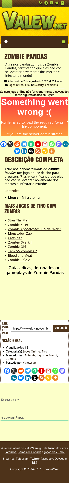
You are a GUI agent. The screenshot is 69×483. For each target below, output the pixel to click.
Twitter (34, 459)
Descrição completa (46, 85)
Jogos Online (16, 85)
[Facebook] (3, 144)
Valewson (29, 363)
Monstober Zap (20, 233)
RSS (34, 462)
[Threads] (31, 151)
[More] (52, 151)
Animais (30, 355)
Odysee (59, 459)
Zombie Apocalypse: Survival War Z (34, 229)
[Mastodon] (59, 144)
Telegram (22, 459)
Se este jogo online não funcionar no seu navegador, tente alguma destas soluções (34, 93)
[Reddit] (17, 144)
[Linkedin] (24, 151)
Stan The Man (18, 220)
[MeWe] (65, 144)
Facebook (47, 459)
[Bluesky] (17, 151)
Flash (25, 176)
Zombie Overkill (20, 242)
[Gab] (31, 144)
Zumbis (11, 359)
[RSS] (38, 151)
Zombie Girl (17, 246)
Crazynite (15, 238)
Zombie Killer (18, 225)
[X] (10, 144)
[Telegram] (24, 144)
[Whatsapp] (52, 144)
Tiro (27, 85)
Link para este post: (5, 328)
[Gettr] (38, 144)
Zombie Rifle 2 (19, 260)
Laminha (10, 452)
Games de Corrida (29, 452)
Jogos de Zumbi (47, 355)
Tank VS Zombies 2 (22, 251)
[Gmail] (45, 144)
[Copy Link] (45, 151)
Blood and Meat (20, 255)
